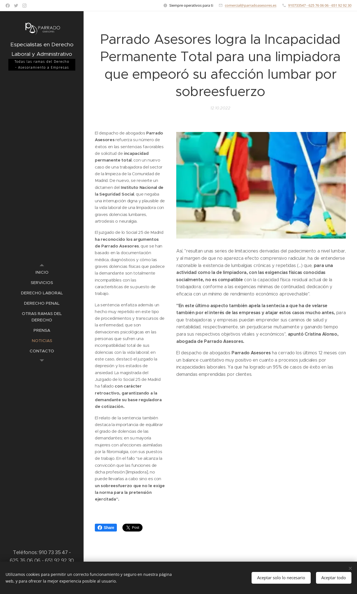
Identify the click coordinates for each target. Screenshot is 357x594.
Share (106, 527)
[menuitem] (42, 272)
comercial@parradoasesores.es (250, 5)
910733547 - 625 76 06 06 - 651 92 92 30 (319, 5)
